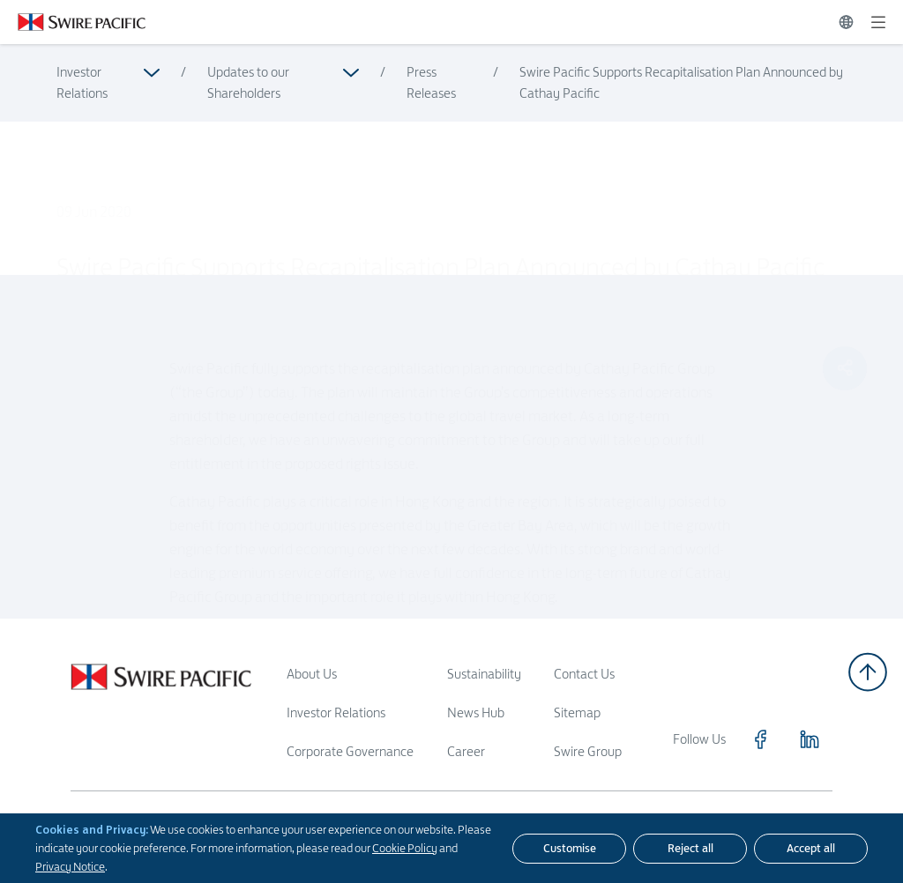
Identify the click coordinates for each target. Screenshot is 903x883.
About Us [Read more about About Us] (312, 673)
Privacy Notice (70, 866)
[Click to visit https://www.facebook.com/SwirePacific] (760, 739)
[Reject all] (690, 849)
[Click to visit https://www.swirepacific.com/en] (73, 22)
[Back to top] (868, 671)
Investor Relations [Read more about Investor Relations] (82, 82)
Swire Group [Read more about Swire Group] (588, 751)
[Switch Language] (846, 22)
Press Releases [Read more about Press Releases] (431, 82)
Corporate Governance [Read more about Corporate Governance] (350, 751)
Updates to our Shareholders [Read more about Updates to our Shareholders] (248, 82)
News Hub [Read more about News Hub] (475, 712)
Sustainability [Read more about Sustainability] (484, 673)
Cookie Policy (404, 848)
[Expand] (878, 22)
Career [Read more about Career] (466, 751)
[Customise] (569, 849)
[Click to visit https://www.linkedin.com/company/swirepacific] (809, 739)
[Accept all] (811, 849)
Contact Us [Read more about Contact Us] (584, 673)
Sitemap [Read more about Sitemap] (577, 712)
